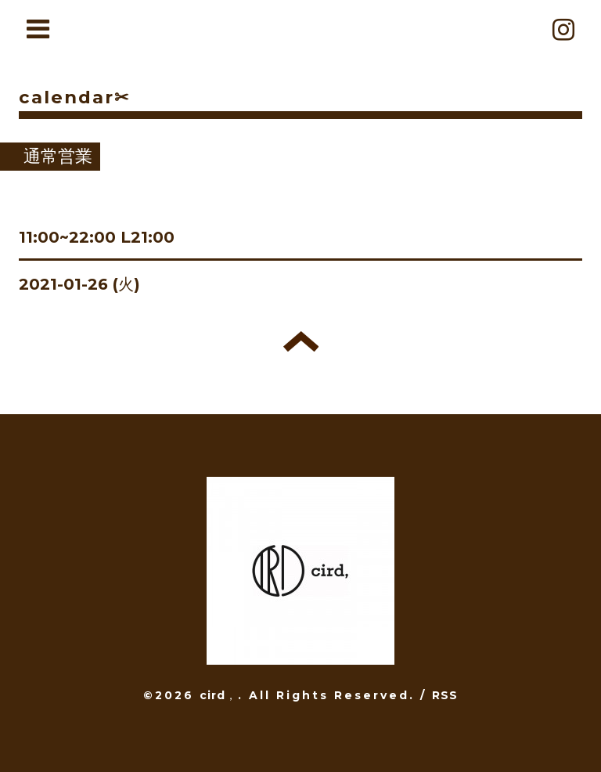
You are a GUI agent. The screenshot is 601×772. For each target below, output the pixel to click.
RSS (445, 695)
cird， (219, 695)
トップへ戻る (300, 341)
